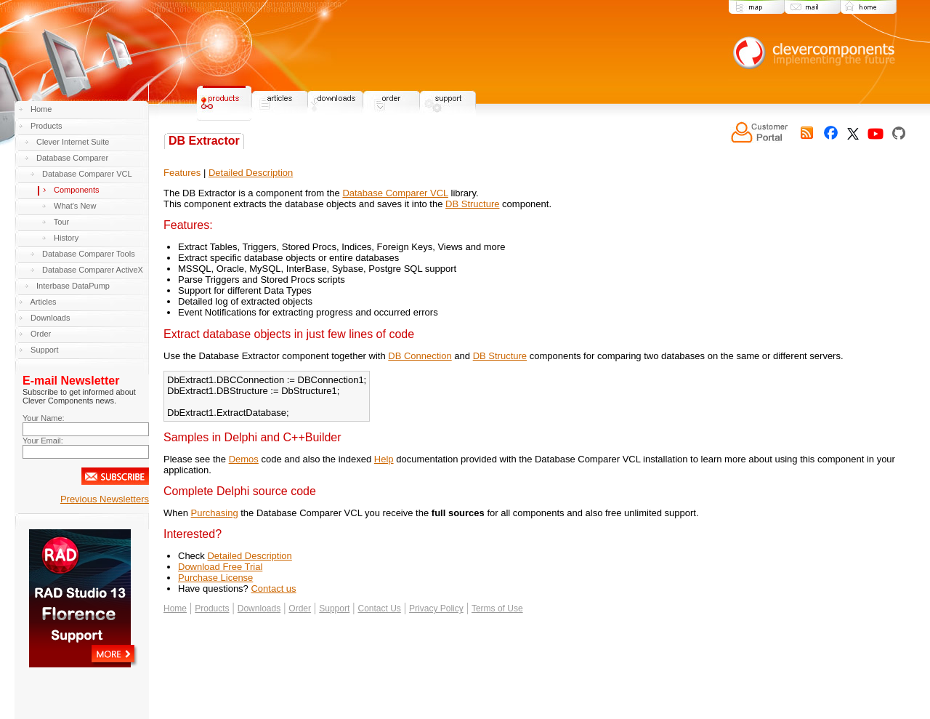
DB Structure (472, 203)
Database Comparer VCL (87, 173)
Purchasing (214, 512)
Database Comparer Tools (88, 253)
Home (41, 109)
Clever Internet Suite (72, 141)
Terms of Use (497, 608)
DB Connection (419, 355)
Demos (244, 459)
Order (41, 333)
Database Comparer (72, 157)
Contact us (273, 588)
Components (76, 189)
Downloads (50, 317)
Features (182, 172)
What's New (75, 205)
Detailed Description (251, 172)
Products (46, 125)
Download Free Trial (220, 566)
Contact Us (378, 608)
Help (384, 459)
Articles (43, 301)
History (66, 237)
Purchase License (215, 577)
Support (45, 349)
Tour (61, 221)
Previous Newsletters (104, 499)
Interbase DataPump (73, 285)
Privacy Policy (436, 608)
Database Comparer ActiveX (92, 269)
